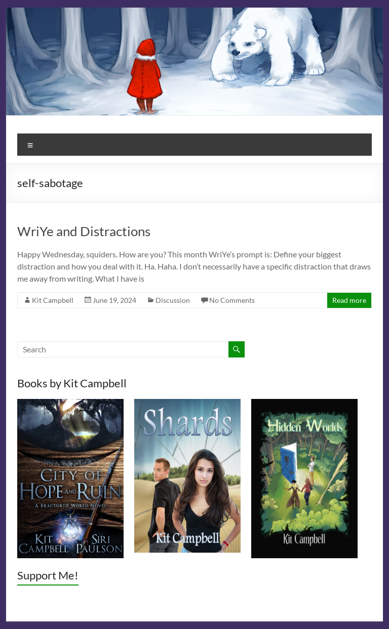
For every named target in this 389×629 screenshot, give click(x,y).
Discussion (172, 300)
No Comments (232, 300)
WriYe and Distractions (83, 231)
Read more (349, 300)
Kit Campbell (52, 300)
